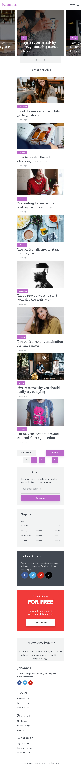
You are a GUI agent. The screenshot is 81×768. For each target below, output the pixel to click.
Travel (74, 38)
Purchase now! (23, 752)
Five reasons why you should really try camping (38, 390)
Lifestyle (22, 153)
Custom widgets (24, 725)
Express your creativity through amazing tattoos (39, 45)
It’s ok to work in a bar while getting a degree (38, 113)
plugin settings (40, 658)
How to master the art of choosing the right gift (35, 159)
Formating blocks (24, 703)
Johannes (9, 4)
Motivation (23, 107)
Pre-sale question (25, 748)
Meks (31, 763)
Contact (20, 730)
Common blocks (24, 698)
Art (24, 38)
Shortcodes (22, 721)
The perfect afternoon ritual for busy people (38, 252)
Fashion (22, 337)
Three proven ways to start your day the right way (37, 298)
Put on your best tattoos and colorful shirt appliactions (38, 436)
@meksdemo (45, 643)
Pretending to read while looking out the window (35, 205)
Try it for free (23, 743)
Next (54, 452)
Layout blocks (23, 707)
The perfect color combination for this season (40, 344)
